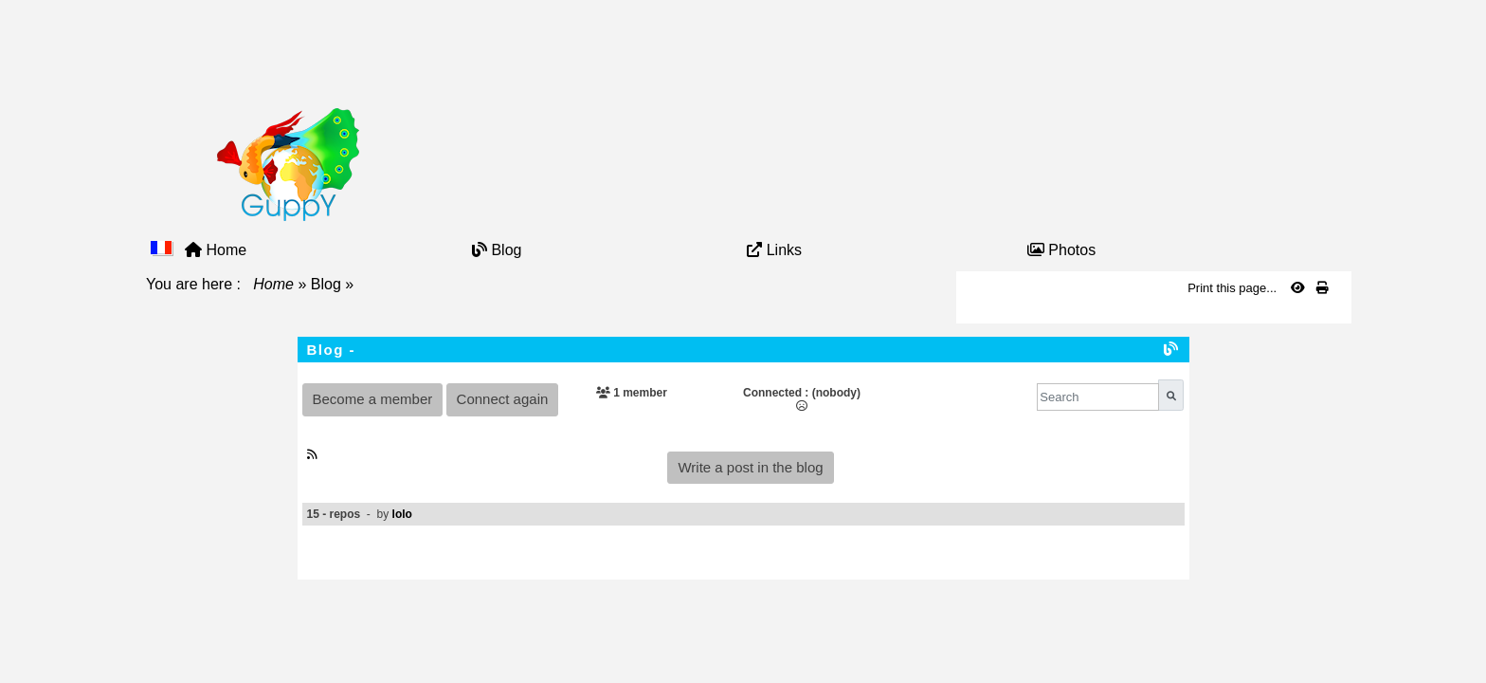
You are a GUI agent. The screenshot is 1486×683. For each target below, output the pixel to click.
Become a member (373, 399)
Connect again (503, 399)
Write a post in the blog (750, 467)
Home (274, 284)
